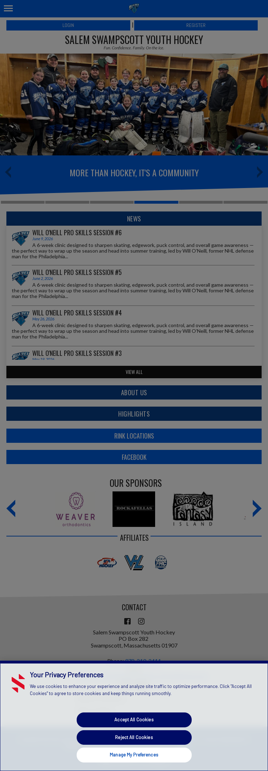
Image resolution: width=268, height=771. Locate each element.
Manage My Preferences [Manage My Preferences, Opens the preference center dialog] (134, 755)
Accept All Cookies (133, 719)
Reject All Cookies (134, 737)
